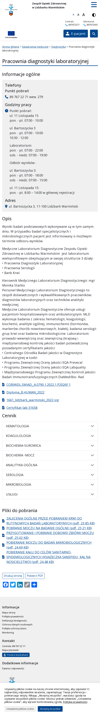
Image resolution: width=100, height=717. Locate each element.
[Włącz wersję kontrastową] (94, 15)
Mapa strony (8, 612)
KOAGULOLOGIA (18, 436)
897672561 (90, 24)
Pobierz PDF (35, 576)
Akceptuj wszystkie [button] (50, 708)
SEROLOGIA (14, 475)
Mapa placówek (10, 650)
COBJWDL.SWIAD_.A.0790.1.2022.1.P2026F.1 (38, 384)
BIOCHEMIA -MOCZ (20, 455)
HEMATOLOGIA (17, 426)
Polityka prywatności (13, 616)
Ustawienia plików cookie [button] (20, 708)
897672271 (72, 24)
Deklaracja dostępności (14, 620)
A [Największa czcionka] (83, 14)
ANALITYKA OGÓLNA (21, 465)
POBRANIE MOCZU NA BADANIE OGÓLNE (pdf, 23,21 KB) (49, 528)
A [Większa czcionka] (78, 15)
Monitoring (8, 632)
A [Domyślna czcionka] (73, 14)
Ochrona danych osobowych (17, 624)
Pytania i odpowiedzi (13, 668)
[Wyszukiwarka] (94, 34)
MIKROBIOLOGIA (18, 484)
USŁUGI (11, 494)
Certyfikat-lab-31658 (21, 407)
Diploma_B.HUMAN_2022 (25, 392)
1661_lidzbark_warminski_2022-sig (32, 400)
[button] (94, 5)
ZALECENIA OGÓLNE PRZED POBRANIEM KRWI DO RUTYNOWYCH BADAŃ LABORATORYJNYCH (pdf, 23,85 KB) (50, 520)
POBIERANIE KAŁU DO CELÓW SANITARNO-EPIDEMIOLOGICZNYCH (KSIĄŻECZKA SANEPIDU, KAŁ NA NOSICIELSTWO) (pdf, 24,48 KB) (48, 557)
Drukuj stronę (13, 576)
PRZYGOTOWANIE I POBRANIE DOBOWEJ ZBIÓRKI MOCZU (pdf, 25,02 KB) (50, 535)
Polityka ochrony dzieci (14, 628)
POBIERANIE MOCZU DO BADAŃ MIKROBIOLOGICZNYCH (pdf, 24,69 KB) (48, 544)
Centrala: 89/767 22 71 (13, 646)
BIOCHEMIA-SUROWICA (23, 445)
